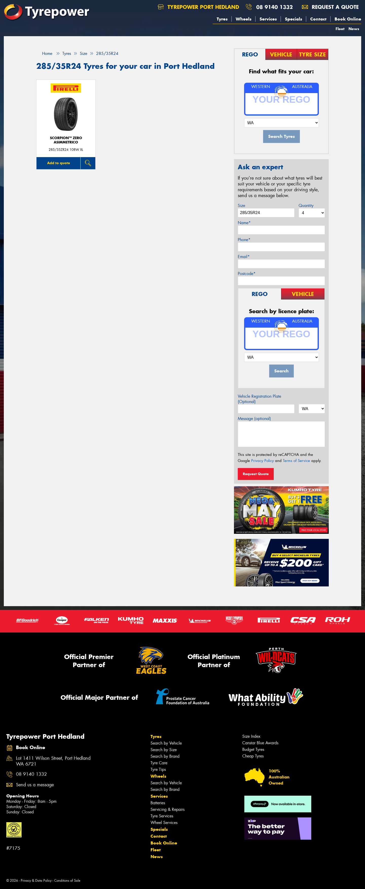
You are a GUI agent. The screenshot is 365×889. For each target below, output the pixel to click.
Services (268, 19)
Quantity (306, 205)
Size (241, 205)
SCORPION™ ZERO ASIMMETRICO (66, 140)
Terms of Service (296, 460)
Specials (293, 19)
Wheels (243, 19)
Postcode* (247, 273)
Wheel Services (164, 822)
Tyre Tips (158, 769)
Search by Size (164, 749)
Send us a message (35, 785)
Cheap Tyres (253, 756)
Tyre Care (159, 763)
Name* (244, 222)
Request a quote (330, 7)
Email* (244, 256)
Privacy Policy (262, 460)
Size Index (251, 736)
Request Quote (256, 474)
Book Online (348, 19)
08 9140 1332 (274, 7)
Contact (318, 19)
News (354, 28)
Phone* (244, 239)
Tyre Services (162, 816)
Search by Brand (165, 756)
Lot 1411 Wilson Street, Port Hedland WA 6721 (53, 761)
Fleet (340, 28)
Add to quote (58, 163)
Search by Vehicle (166, 743)
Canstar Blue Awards (260, 743)
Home (44, 53)
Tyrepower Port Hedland (198, 7)
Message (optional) (254, 418)
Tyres (222, 19)
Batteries (158, 803)
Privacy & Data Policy (36, 880)
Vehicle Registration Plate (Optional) (259, 399)
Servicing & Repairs (168, 809)
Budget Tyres (253, 749)
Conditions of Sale (67, 880)
